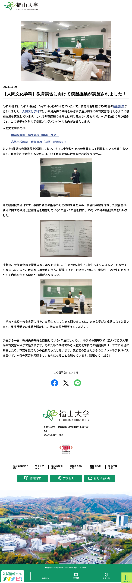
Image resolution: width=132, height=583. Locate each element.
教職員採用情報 (95, 467)
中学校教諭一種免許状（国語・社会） (35, 135)
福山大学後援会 (57, 467)
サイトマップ (39, 467)
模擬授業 (118, 106)
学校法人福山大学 (76, 467)
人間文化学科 (30, 111)
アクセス (68, 478)
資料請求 (35, 478)
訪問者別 (45, 578)
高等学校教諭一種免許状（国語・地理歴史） (39, 142)
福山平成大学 (112, 467)
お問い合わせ (102, 478)
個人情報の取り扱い (21, 467)
